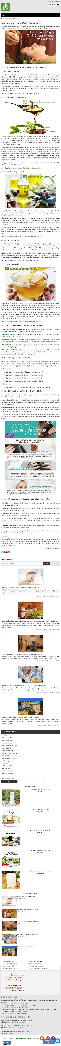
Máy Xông (57, 1)
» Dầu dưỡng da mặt (8, 766)
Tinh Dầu (51, 1)
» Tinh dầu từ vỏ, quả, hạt (9, 745)
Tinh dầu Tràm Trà (9, 334)
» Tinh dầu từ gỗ (6, 748)
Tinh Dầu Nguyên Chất (8, 738)
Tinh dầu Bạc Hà (8, 345)
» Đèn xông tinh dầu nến (9, 771)
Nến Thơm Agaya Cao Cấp (9, 756)
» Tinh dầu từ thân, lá (8, 740)
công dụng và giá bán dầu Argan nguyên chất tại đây (25, 321)
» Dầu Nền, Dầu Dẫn (8, 763)
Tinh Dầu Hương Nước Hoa (9, 753)
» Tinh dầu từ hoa (7, 743)
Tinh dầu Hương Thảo (10, 340)
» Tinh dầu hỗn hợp (7, 750)
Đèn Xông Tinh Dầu (7, 768)
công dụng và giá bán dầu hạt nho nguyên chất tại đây (25, 236)
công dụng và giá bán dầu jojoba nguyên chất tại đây (25, 168)
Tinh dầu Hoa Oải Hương (11, 350)
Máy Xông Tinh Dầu (7, 735)
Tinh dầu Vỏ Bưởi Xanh (11, 329)
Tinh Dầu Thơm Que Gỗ (8, 758)
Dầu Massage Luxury (8, 761)
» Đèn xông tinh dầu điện (9, 773)
